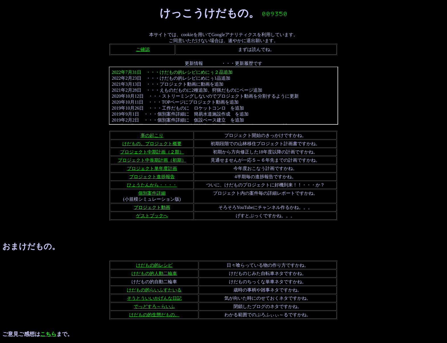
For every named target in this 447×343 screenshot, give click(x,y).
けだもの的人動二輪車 (154, 273)
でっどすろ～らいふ (154, 306)
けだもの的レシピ (154, 265)
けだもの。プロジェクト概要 (152, 143)
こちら (48, 334)
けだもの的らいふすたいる (154, 289)
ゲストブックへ (152, 215)
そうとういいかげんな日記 (154, 298)
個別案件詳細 (152, 193)
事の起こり (152, 135)
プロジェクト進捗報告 (152, 176)
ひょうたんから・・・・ (152, 184)
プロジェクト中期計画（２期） (152, 151)
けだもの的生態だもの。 (154, 314)
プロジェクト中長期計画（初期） (152, 160)
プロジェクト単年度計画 (152, 168)
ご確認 (143, 49)
